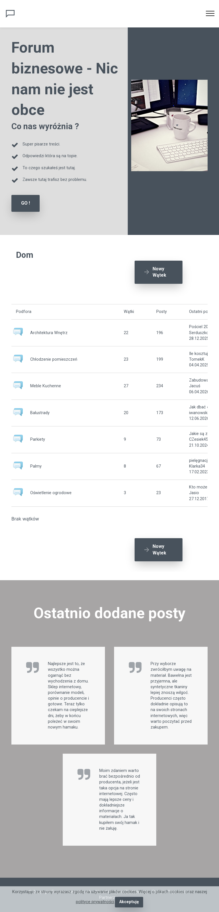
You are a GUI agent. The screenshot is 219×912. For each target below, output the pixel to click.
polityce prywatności (95, 901)
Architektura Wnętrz (49, 332)
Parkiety (37, 439)
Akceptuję (129, 901)
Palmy (36, 466)
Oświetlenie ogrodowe (51, 492)
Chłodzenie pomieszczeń (53, 359)
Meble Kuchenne (45, 386)
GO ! (25, 203)
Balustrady (40, 412)
